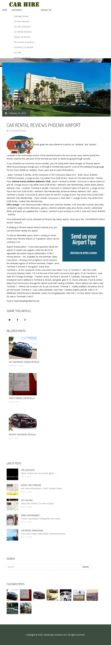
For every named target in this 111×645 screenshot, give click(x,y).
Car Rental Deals (21, 62)
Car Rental (18, 68)
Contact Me (46, 10)
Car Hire (17, 52)
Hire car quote (28, 470)
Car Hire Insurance (22, 26)
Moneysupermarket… (31, 515)
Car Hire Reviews (21, 21)
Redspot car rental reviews (22, 434)
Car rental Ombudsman (32, 530)
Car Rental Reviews (23, 31)
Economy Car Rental (23, 47)
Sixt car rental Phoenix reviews (24, 362)
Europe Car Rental (22, 78)
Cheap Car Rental (22, 37)
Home (4, 10)
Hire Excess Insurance (24, 42)
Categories (17, 10)
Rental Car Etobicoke (31, 485)
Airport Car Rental (22, 57)
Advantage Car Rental (24, 73)
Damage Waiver (21, 16)
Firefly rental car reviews (22, 398)
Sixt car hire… (27, 500)
